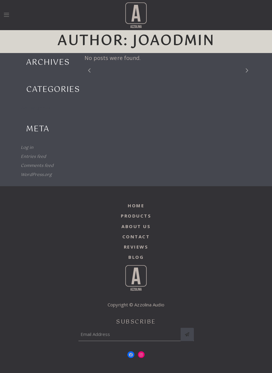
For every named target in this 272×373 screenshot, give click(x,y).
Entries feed (33, 156)
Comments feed (37, 165)
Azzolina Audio (149, 305)
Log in (27, 147)
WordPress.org (36, 174)
